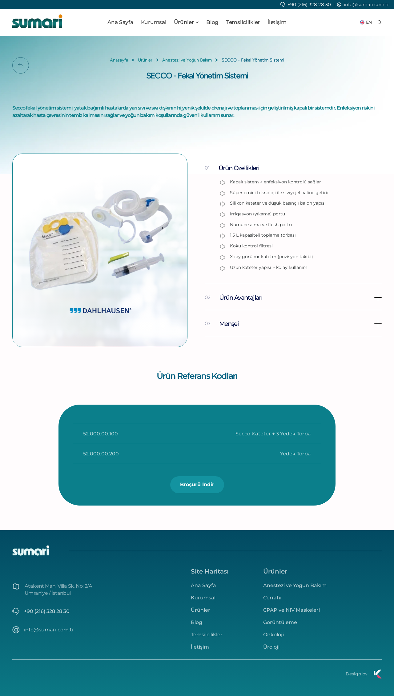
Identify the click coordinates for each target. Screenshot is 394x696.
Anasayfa (119, 60)
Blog (212, 22)
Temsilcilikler (243, 22)
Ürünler (145, 60)
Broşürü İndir (197, 484)
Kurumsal (154, 22)
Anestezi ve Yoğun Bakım (187, 60)
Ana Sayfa (120, 22)
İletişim (277, 22)
